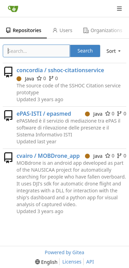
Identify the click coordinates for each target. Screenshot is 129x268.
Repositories (23, 30)
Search (85, 50)
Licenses (72, 261)
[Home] (13, 8)
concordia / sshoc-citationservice (60, 70)
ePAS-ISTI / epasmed (44, 113)
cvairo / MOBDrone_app (48, 155)
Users (62, 30)
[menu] (114, 51)
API (90, 261)
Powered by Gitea (64, 252)
